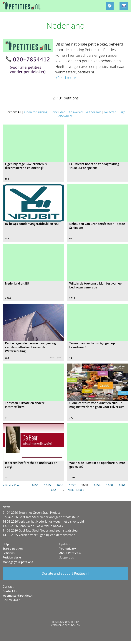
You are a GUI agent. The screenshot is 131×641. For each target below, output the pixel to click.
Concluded (58, 112)
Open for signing (35, 112)
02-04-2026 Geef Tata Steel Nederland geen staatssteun (41, 517)
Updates (64, 544)
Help (6, 544)
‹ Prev (16, 485)
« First (7, 485)
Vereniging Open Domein (65, 625)
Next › (71, 490)
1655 (47, 485)
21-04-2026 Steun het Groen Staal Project (31, 513)
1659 (97, 485)
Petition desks (12, 557)
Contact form (11, 591)
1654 (35, 485)
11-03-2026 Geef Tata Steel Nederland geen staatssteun (41, 530)
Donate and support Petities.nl (65, 573)
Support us (66, 557)
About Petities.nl (70, 553)
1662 (52, 490)
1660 (109, 485)
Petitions (8, 553)
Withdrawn (93, 112)
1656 (60, 485)
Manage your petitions (18, 562)
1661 (122, 485)
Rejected (110, 112)
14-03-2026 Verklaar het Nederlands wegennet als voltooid (43, 521)
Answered (76, 112)
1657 (72, 485)
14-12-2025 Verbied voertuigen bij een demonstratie (39, 535)
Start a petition (13, 548)
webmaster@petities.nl (18, 595)
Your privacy (67, 548)
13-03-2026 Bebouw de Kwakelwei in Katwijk (33, 526)
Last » (80, 490)
